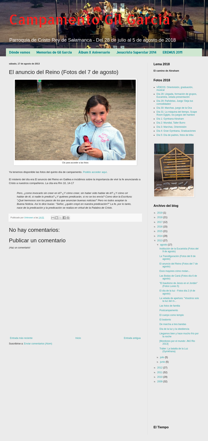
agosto (164, 244)
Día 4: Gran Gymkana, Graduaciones (176, 130)
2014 (160, 236)
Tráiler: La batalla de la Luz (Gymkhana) (173, 350)
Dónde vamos (19, 52)
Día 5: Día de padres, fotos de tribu (175, 135)
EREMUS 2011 (172, 52)
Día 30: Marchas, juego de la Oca (174, 107)
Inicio (78, 338)
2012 (160, 367)
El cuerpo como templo (171, 315)
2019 (160, 212)
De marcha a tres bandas (172, 324)
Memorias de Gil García (54, 52)
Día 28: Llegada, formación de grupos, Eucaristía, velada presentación (176, 95)
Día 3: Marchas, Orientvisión (171, 127)
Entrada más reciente (21, 338)
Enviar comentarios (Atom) (38, 343)
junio (163, 361)
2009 (160, 381)
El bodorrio (165, 319)
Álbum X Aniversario (94, 52)
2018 (160, 217)
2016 (160, 226)
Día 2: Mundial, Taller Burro (170, 122)
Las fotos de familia (169, 305)
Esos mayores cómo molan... (174, 271)
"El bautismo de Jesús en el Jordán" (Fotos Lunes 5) (178, 284)
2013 (160, 240)
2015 (160, 231)
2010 (160, 377)
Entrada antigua (132, 338)
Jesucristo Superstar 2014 (136, 52)
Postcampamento (168, 310)
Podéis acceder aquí (95, 172)
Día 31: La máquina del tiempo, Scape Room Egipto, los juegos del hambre (176, 113)
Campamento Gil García (89, 19)
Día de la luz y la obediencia (174, 329)
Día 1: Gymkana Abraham (170, 118)
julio (162, 357)
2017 (160, 222)
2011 (160, 372)
